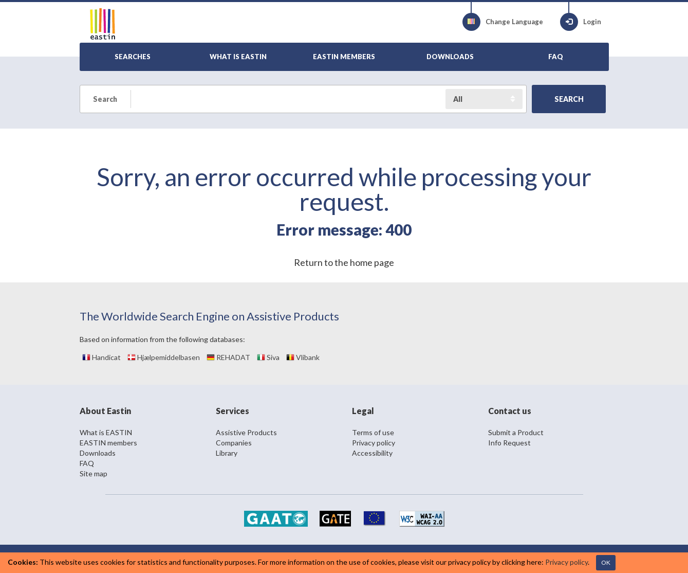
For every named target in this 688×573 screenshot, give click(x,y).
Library (226, 453)
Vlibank (303, 357)
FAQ (87, 463)
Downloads (98, 453)
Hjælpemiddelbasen (163, 357)
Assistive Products (246, 432)
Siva (268, 357)
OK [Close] (605, 562)
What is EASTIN (106, 432)
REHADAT (228, 357)
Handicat (101, 357)
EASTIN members (108, 442)
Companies (234, 442)
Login (580, 22)
